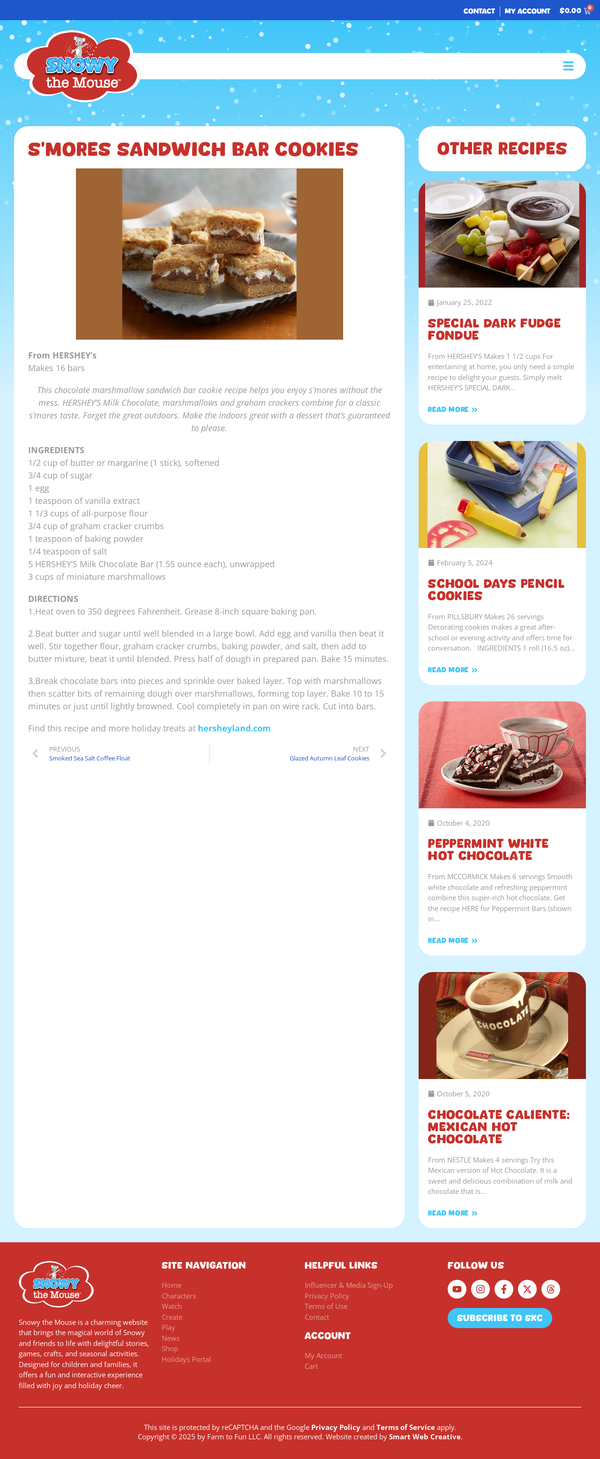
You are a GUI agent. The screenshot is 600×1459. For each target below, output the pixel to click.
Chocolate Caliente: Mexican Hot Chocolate (499, 1127)
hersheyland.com (234, 728)
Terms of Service (405, 1427)
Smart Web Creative (425, 1436)
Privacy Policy (335, 1427)
